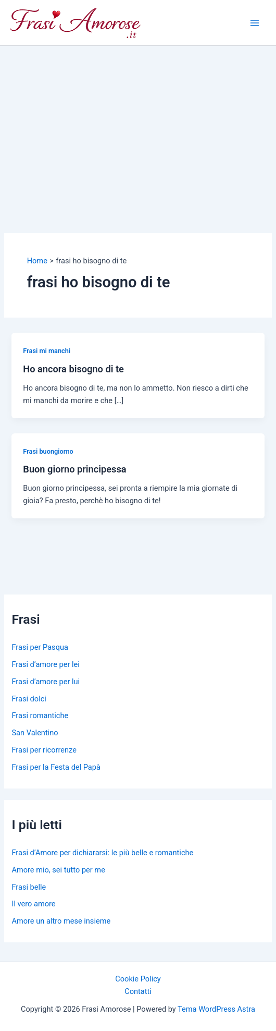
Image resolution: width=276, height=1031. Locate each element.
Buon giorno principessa (74, 469)
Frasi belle (28, 887)
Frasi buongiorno (48, 451)
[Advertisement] (138, 124)
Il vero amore (33, 903)
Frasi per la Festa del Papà (55, 767)
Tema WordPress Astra (216, 1009)
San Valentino (34, 732)
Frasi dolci (28, 698)
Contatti (138, 991)
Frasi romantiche (39, 715)
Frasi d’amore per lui (45, 681)
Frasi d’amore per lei (45, 664)
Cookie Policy (137, 979)
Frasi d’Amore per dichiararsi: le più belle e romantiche (102, 852)
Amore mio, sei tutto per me (58, 870)
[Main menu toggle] (255, 23)
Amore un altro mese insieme (60, 921)
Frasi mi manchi (46, 351)
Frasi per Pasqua (39, 647)
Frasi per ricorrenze (43, 750)
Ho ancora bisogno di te (73, 368)
